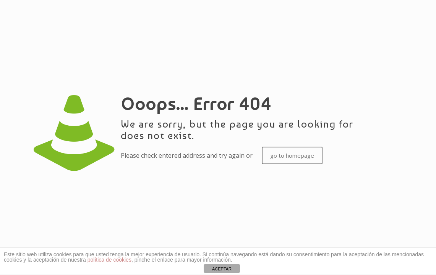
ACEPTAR (222, 269)
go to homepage (292, 155)
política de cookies (109, 260)
